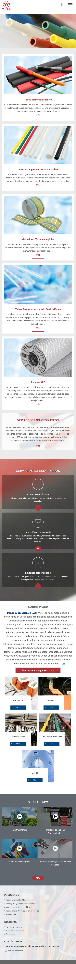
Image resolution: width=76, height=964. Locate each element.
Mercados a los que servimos (38, 670)
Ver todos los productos (38, 420)
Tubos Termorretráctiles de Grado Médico (38, 309)
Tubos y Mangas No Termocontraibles (38, 169)
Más (38, 115)
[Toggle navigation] (70, 3)
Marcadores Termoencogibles (38, 239)
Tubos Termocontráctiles (38, 99)
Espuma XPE (38, 382)
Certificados (10, 934)
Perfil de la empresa (14, 927)
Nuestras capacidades (15, 931)
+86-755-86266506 (15, 951)
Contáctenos (13, 941)
